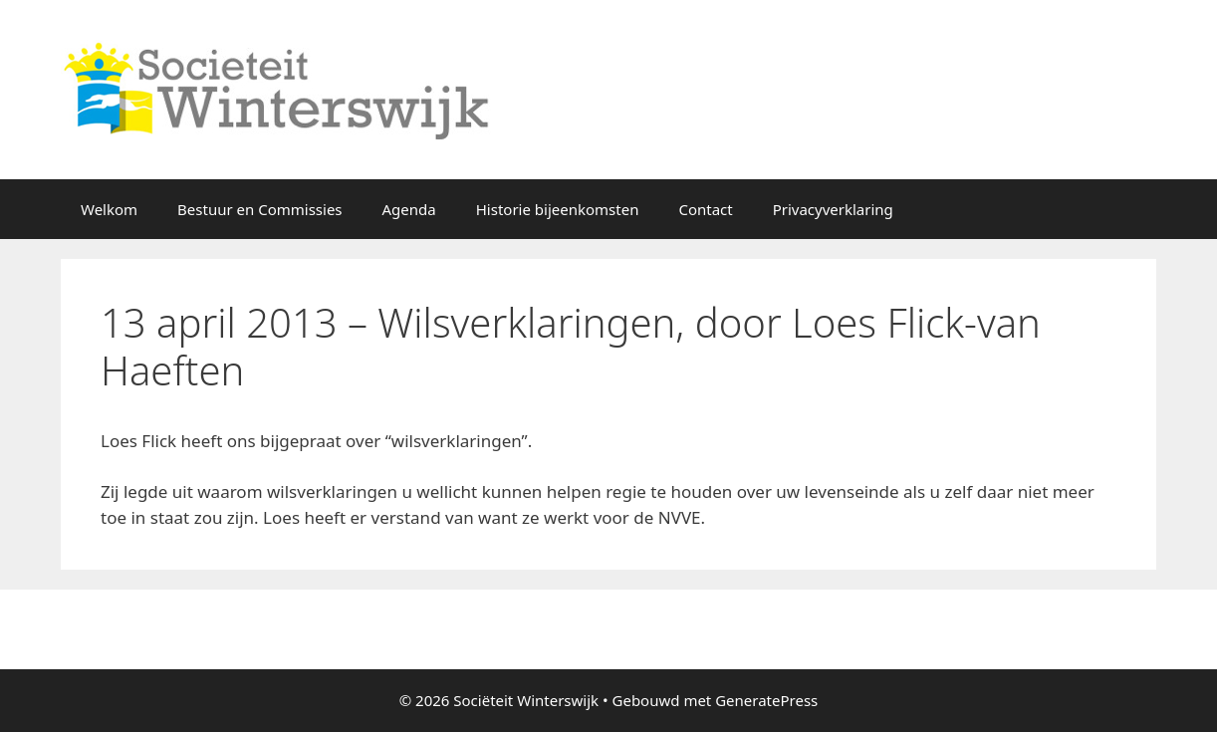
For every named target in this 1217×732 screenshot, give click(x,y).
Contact (705, 209)
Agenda (409, 209)
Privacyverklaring (833, 209)
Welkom (109, 209)
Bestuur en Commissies (259, 209)
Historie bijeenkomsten (557, 209)
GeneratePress (766, 700)
